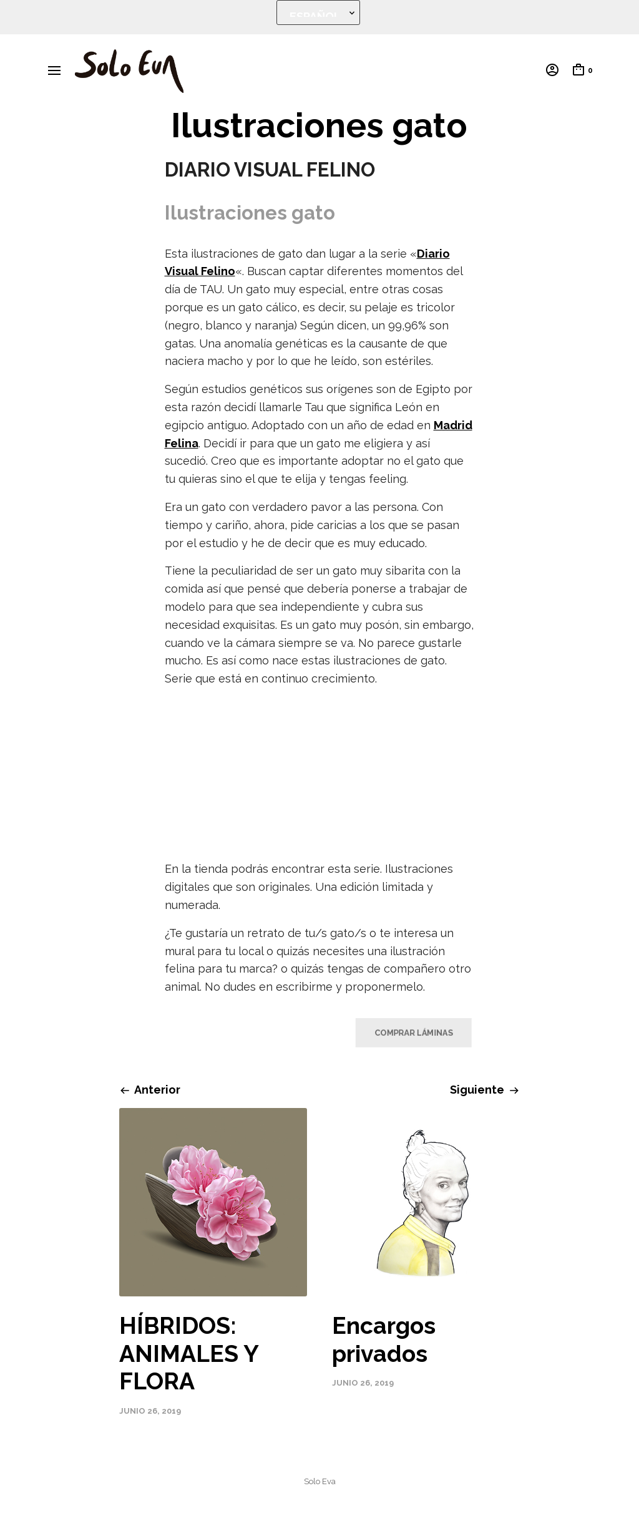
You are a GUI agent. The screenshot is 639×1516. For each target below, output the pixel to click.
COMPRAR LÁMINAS (408, 1032)
